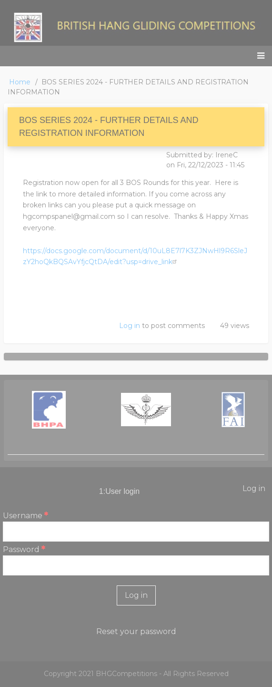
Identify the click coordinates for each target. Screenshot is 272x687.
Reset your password (136, 631)
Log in (129, 325)
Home (19, 82)
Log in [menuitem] (253, 488)
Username (22, 515)
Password (21, 549)
